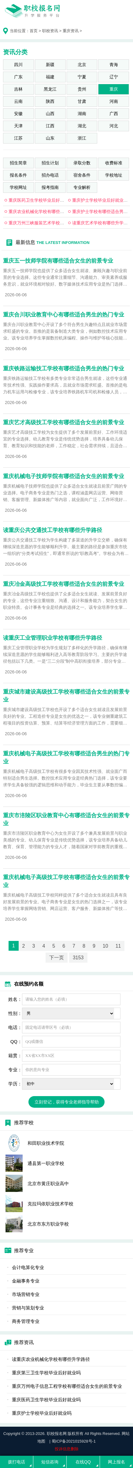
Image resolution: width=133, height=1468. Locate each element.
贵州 (82, 89)
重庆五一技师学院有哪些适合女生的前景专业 (58, 261)
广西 (113, 113)
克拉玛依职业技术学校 (50, 1203)
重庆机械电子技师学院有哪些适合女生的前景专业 (63, 476)
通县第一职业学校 (46, 1163)
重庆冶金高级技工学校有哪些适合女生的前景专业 (63, 584)
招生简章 (18, 162)
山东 (50, 138)
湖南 (82, 113)
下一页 (56, 957)
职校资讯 (50, 30)
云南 (18, 101)
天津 (18, 125)
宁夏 (82, 76)
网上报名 (116, 1461)
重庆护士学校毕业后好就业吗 (100, 200)
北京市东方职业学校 (48, 1223)
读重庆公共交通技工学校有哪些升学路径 (52, 530)
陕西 (50, 101)
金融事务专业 (25, 1280)
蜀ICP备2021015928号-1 (74, 1441)
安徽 (18, 113)
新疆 (50, 64)
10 (105, 946)
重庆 (113, 89)
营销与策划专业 (28, 1307)
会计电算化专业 (28, 1267)
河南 (113, 101)
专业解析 (82, 187)
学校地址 (113, 175)
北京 (82, 64)
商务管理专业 (25, 1321)
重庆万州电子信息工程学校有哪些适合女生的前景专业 (67, 1386)
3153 (78, 957)
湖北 (82, 125)
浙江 (82, 138)
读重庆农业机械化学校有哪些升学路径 (51, 1359)
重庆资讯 (71, 30)
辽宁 (113, 76)
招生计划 (50, 162)
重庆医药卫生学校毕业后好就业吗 (41, 200)
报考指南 (50, 187)
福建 (50, 76)
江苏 (18, 138)
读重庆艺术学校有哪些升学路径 (102, 222)
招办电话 (50, 175)
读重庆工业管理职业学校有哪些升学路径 (52, 638)
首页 (34, 30)
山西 (50, 113)
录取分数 (82, 162)
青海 (113, 64)
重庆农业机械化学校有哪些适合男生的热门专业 (53, 211)
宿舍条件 (82, 175)
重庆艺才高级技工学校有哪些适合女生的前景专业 (63, 422)
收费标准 (113, 162)
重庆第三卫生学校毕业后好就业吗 (46, 1372)
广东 (18, 76)
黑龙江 (50, 89)
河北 (113, 125)
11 (118, 946)
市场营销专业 (25, 1294)
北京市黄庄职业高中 (48, 1183)
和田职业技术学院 (46, 1143)
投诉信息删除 (67, 1449)
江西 (50, 125)
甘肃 (82, 101)
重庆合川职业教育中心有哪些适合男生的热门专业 (63, 315)
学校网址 (18, 187)
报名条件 (18, 175)
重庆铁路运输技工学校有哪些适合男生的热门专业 (63, 368)
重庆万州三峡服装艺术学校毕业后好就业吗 (49, 222)
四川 (18, 64)
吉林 (18, 89)
